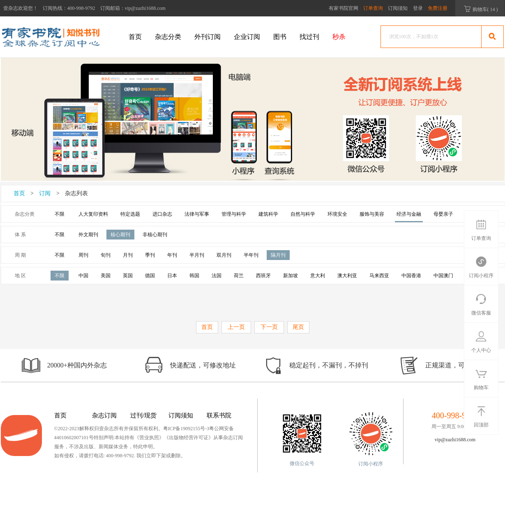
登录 (418, 8)
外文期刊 (88, 234)
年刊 (172, 255)
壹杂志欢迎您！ (20, 8)
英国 (128, 275)
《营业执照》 (149, 437)
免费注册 (437, 8)
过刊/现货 (143, 415)
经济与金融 (409, 214)
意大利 (317, 275)
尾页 (298, 327)
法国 (216, 275)
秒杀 (339, 36)
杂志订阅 (104, 415)
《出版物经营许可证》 (188, 437)
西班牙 (263, 275)
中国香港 (411, 275)
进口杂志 (162, 214)
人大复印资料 (93, 214)
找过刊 (309, 36)
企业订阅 (247, 36)
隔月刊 (278, 255)
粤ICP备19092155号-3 (186, 428)
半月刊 (196, 255)
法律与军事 (196, 214)
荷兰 (239, 275)
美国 (106, 275)
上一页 (236, 327)
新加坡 (290, 275)
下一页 (269, 327)
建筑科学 (268, 214)
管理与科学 (233, 214)
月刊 (128, 255)
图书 (279, 36)
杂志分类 (168, 36)
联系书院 (219, 415)
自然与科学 (303, 214)
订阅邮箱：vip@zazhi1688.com (133, 8)
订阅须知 (398, 8)
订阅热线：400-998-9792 (69, 8)
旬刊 (106, 255)
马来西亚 (379, 275)
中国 (83, 275)
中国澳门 (443, 275)
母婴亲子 (443, 214)
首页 (135, 36)
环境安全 (337, 214)
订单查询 (373, 8)
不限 (60, 214)
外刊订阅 (207, 36)
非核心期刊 (155, 234)
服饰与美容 (372, 214)
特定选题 (130, 214)
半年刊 (251, 255)
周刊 (83, 255)
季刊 (150, 255)
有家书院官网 (343, 8)
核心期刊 (120, 234)
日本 (172, 275)
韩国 (194, 275)
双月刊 (224, 255)
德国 (150, 275)
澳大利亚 (347, 275)
